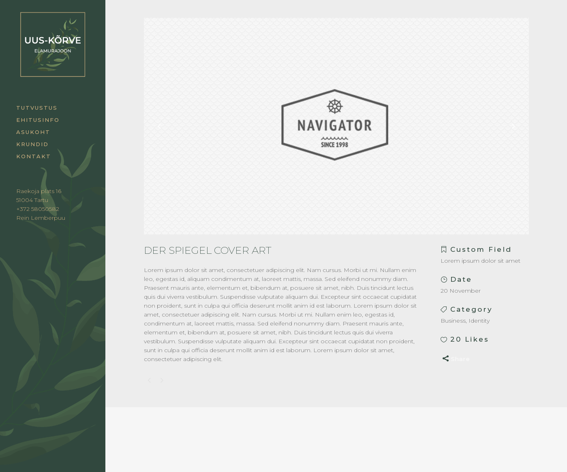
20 (469, 339)
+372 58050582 (37, 209)
